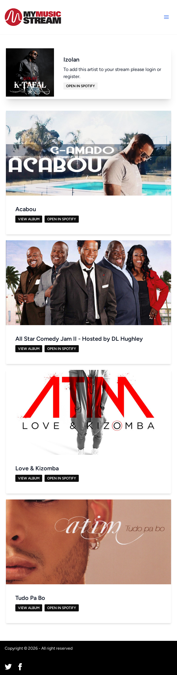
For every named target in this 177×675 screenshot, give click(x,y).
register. (71, 76)
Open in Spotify (80, 86)
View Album (29, 219)
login (150, 69)
